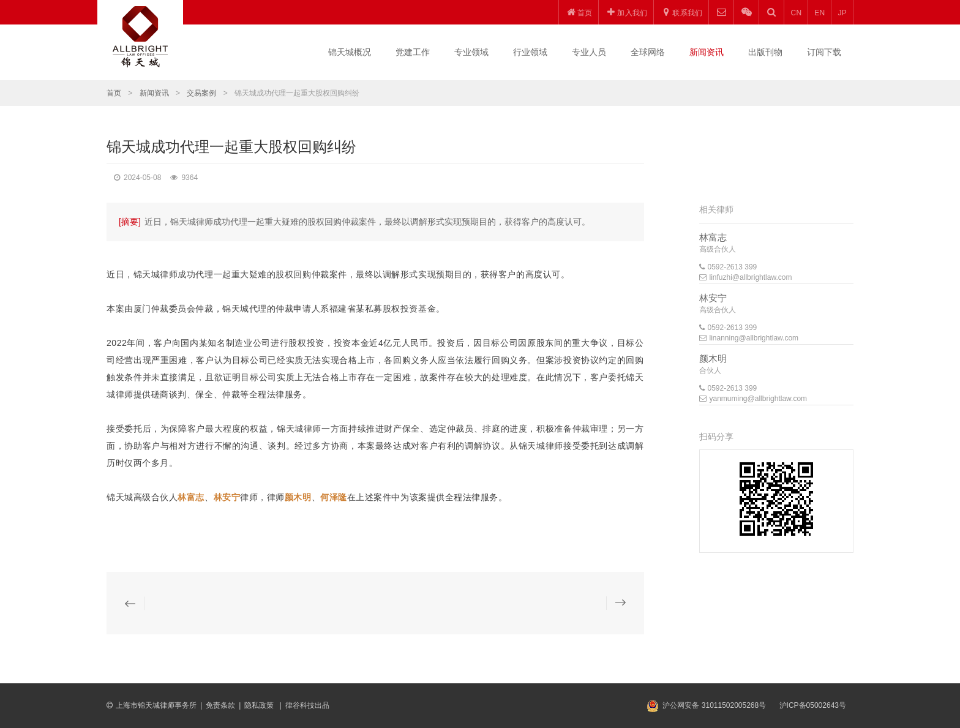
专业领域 (471, 52)
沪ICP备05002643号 (812, 705)
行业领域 (530, 52)
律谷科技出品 (307, 705)
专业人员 (589, 52)
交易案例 (201, 93)
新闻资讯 (706, 52)
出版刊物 (765, 52)
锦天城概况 (349, 52)
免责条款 (220, 705)
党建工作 (413, 52)
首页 (114, 93)
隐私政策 (260, 705)
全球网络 (648, 52)
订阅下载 (824, 52)
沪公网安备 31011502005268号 (714, 705)
